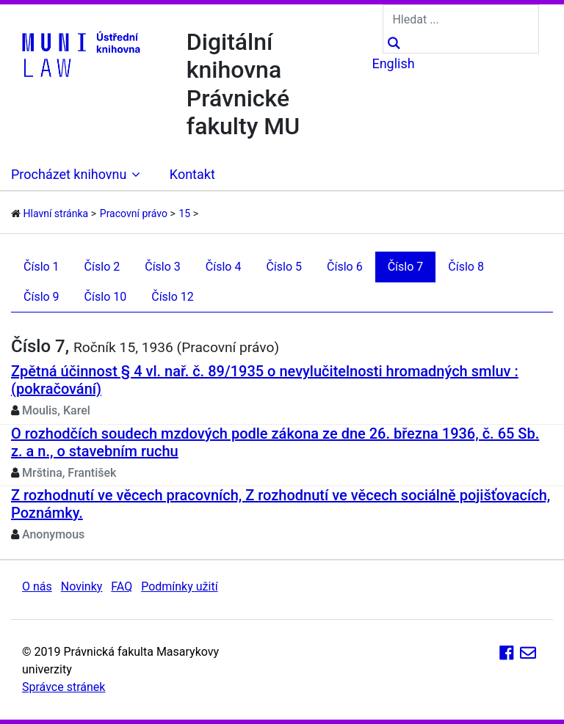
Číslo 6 (345, 267)
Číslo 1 (41, 267)
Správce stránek (63, 687)
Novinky (82, 586)
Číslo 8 (466, 267)
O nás (37, 586)
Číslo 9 (41, 297)
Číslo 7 (406, 267)
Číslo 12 (172, 297)
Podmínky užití (179, 586)
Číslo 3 (163, 267)
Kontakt (192, 174)
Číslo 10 (105, 297)
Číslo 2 (102, 267)
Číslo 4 (224, 267)
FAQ (121, 586)
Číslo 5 (284, 267)
